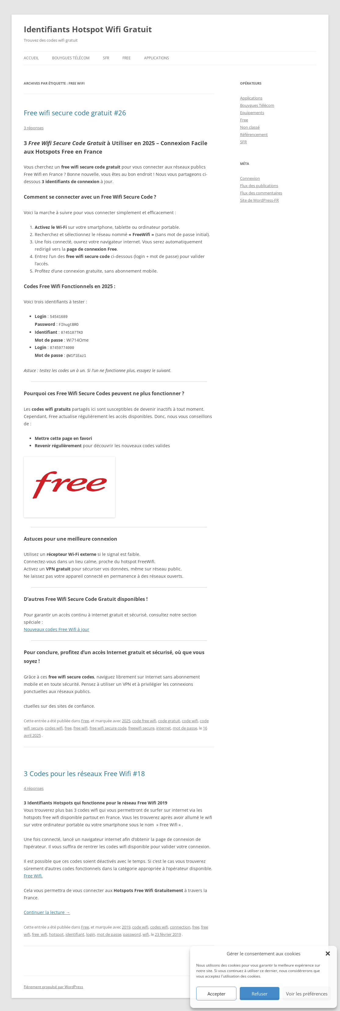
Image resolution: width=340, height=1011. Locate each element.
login (90, 933)
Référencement (254, 134)
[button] (328, 953)
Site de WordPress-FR (259, 200)
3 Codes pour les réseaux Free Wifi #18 (84, 771)
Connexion (250, 178)
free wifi (80, 726)
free (68, 726)
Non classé (250, 127)
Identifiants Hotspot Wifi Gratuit (88, 29)
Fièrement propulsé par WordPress (53, 985)
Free (126, 58)
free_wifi (39, 933)
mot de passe (185, 726)
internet (163, 726)
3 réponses (34, 128)
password (132, 933)
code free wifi (144, 719)
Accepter (216, 994)
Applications (156, 58)
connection (180, 925)
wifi (146, 933)
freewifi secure (141, 726)
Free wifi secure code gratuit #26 (75, 112)
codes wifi (54, 726)
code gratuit (169, 719)
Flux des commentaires (261, 193)
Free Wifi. (33, 874)
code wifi (190, 719)
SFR (106, 58)
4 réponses (34, 787)
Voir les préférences (307, 994)
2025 (126, 719)
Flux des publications (259, 185)
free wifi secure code (108, 726)
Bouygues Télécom (71, 58)
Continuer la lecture (47, 911)
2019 (126, 925)
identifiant (75, 933)
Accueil (31, 58)
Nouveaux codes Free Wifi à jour (56, 628)
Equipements (252, 112)
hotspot (56, 933)
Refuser (259, 994)
